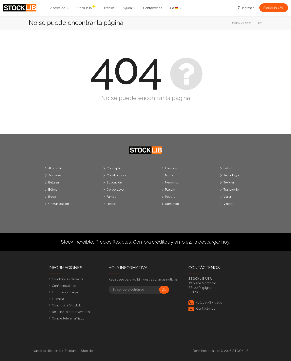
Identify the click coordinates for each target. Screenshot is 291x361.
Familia (111, 196)
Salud (227, 168)
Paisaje (170, 189)
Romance (172, 204)
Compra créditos (151, 242)
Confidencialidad (64, 286)
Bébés (52, 189)
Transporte (231, 189)
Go (164, 290)
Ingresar (245, 8)
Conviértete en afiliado (68, 318)
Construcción (116, 175)
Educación (114, 182)
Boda (52, 196)
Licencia (58, 299)
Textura (228, 182)
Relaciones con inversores (71, 312)
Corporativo (115, 189)
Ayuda (127, 8)
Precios (109, 8)
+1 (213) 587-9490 (209, 302)
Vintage (228, 204)
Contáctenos (152, 8)
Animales (54, 175)
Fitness (111, 204)
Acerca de (57, 8)
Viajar (227, 196)
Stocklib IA (86, 7)
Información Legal (65, 292)
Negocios (172, 182)
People (170, 196)
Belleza (53, 182)
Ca (174, 8)
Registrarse (273, 7)
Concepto (114, 168)
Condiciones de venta (68, 279)
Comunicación (58, 204)
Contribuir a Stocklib (66, 305)
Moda (169, 175)
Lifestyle (171, 168)
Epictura (71, 351)
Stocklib (87, 351)
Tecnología (231, 175)
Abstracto (55, 168)
